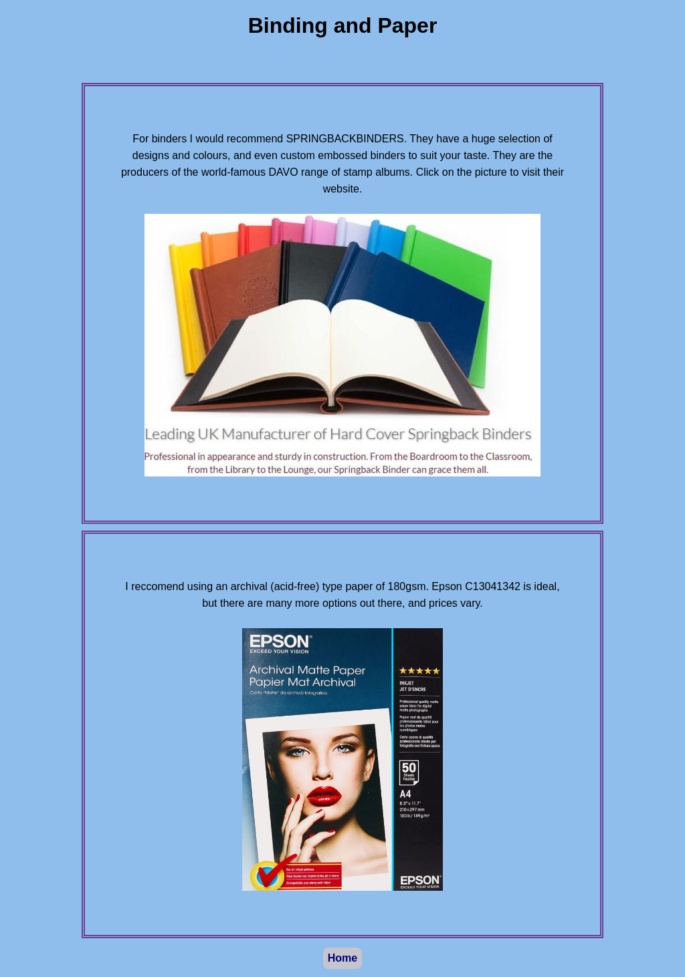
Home (342, 958)
